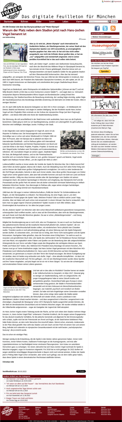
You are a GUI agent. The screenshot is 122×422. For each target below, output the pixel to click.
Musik (37, 409)
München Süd (105, 413)
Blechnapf (87, 409)
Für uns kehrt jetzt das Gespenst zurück (21, 393)
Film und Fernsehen (54, 411)
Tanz (37, 414)
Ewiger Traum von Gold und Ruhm (19, 398)
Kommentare (74, 413)
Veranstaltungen (24, 409)
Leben (65, 21)
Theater (38, 411)
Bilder (38, 21)
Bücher (72, 409)
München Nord (106, 409)
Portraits (72, 414)
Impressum (116, 1)
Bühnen (24, 21)
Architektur (51, 413)
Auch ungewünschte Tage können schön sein (23, 389)
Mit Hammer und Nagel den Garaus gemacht (23, 379)
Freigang (87, 411)
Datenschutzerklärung (105, 151)
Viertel (79, 21)
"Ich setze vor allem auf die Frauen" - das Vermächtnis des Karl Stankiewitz (35, 384)
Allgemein (38, 413)
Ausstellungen (52, 409)
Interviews (73, 411)
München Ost (105, 411)
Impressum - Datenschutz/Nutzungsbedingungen (73, 421)
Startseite (8, 21)
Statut (20, 411)
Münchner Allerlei (89, 413)
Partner (21, 414)
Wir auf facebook (24, 418)
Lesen (52, 21)
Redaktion (106, 1)
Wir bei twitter (23, 416)
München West (106, 414)
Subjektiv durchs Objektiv (56, 414)
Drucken (82, 39)
